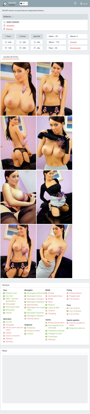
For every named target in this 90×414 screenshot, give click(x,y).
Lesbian (30, 334)
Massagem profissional (36, 293)
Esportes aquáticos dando (77, 324)
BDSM (50, 299)
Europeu (73, 42)
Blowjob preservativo (56, 323)
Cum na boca (74, 308)
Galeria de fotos (10, 57)
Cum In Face (74, 314)
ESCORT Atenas (8, 10)
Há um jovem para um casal (14, 328)
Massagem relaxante (35, 316)
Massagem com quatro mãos (36, 308)
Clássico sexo (11, 293)
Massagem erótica (34, 296)
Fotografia (10, 325)
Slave (50, 302)
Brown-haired (75, 48)
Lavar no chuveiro (13, 336)
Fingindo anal (74, 296)
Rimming (9, 342)
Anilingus (51, 339)
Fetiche (9, 313)
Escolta (9, 322)
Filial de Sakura (33, 319)
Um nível (9, 296)
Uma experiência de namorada (56, 326)
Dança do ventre (33, 331)
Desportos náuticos (77, 328)
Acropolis (17, 10)
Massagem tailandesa (35, 302)
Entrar (84, 3)
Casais (8, 333)
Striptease (31, 328)
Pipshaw (9, 339)
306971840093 (12, 22)
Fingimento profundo (56, 331)
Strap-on (51, 305)
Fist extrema (74, 299)
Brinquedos (10, 310)
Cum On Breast (75, 311)
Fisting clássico (75, 293)
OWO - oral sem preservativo (12, 300)
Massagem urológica (35, 299)
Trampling (52, 314)
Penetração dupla (12, 307)
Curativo (51, 311)
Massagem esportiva (35, 313)
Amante (51, 293)
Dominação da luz (55, 296)
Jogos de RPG (53, 308)
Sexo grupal (10, 304)
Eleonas (24, 10)
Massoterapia (32, 305)
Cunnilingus (52, 336)
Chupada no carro (55, 334)
